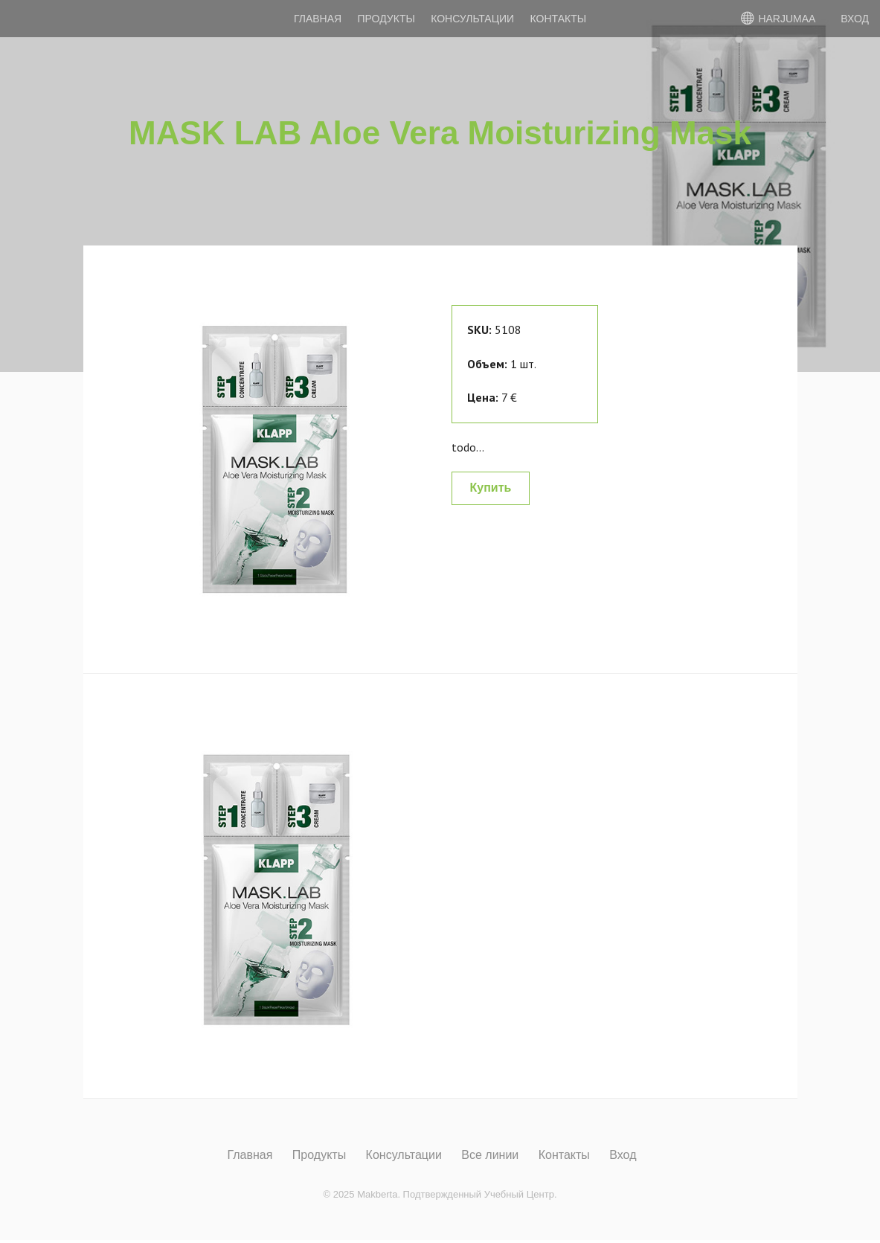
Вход (622, 1155)
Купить (491, 487)
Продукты (386, 19)
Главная (317, 19)
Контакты (558, 19)
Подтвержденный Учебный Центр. (480, 1194)
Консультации (472, 19)
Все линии (489, 1155)
